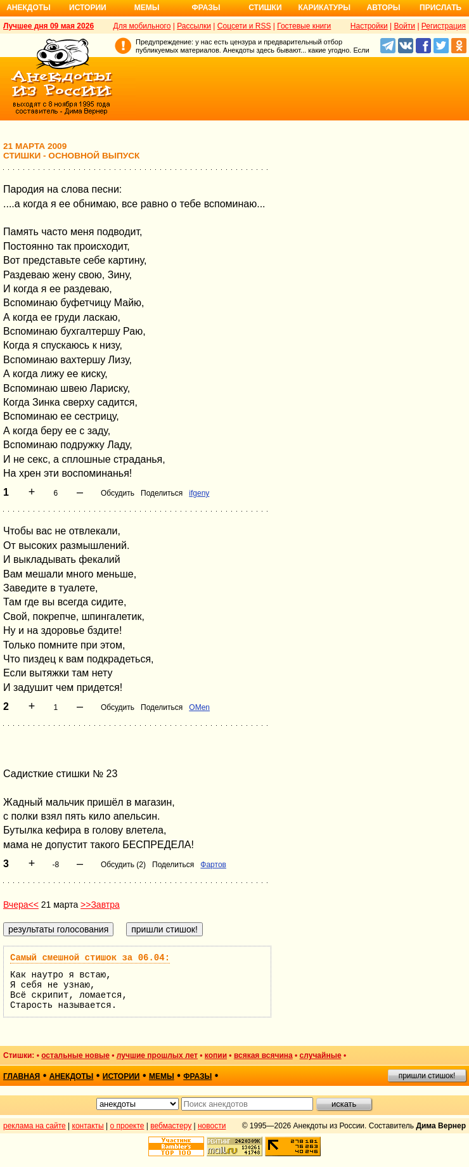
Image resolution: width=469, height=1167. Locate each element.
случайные (321, 1055)
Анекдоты (28, 7)
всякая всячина (263, 1055)
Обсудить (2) (123, 864)
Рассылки (194, 26)
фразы (197, 1076)
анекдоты (71, 1076)
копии (216, 1055)
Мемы (147, 7)
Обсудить (117, 493)
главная (21, 1076)
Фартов (213, 864)
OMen (199, 707)
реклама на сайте (34, 1125)
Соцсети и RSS (244, 26)
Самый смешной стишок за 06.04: (90, 958)
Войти (404, 26)
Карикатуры (324, 7)
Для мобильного (142, 26)
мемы (161, 1076)
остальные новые (75, 1055)
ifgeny (199, 493)
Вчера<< (21, 904)
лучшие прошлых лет (157, 1055)
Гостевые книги (304, 26)
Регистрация (443, 26)
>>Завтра (100, 904)
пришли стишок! (427, 1075)
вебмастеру (170, 1125)
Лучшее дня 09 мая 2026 (48, 26)
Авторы (384, 7)
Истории (87, 7)
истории (121, 1076)
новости (212, 1125)
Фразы (205, 7)
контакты (88, 1125)
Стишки (264, 7)
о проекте (127, 1125)
